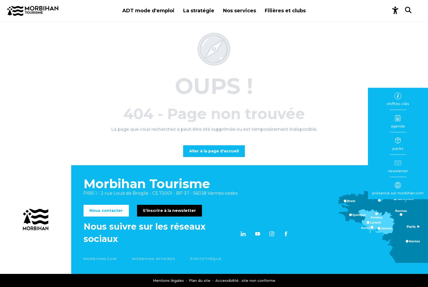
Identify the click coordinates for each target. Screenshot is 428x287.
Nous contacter (106, 210)
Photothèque (206, 259)
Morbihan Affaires (153, 259)
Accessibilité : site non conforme (245, 280)
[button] (148, 11)
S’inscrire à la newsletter (169, 210)
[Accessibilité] (395, 11)
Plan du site (200, 280)
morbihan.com (100, 259)
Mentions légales (169, 280)
